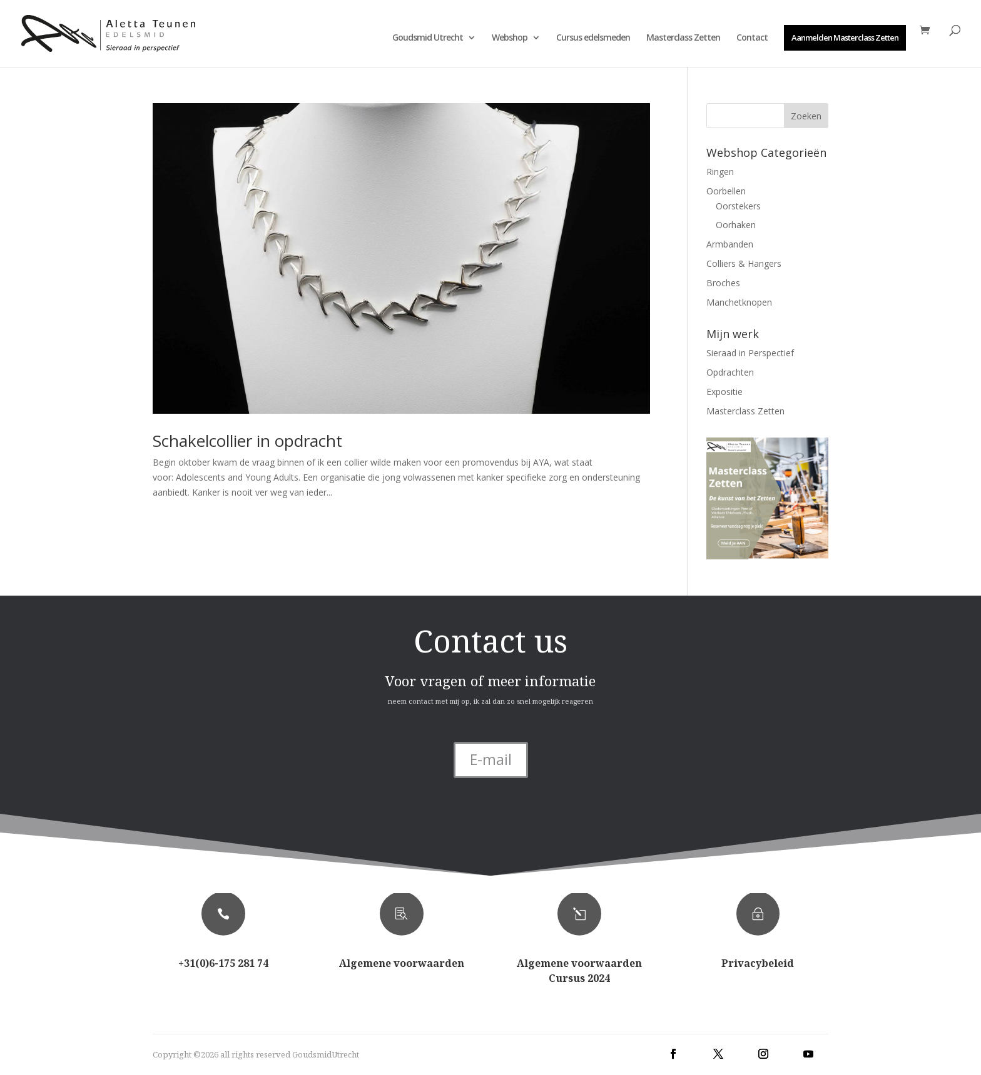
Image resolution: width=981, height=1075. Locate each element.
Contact (752, 38)
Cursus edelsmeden (593, 38)
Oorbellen (726, 191)
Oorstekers (738, 206)
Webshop (509, 38)
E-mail (491, 759)
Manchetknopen (739, 302)
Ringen (720, 172)
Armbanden (729, 244)
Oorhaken (736, 225)
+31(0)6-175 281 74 (223, 963)
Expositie (724, 392)
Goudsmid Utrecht (427, 38)
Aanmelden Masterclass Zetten (844, 37)
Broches (723, 283)
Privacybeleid (757, 963)
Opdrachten (730, 372)
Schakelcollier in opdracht (247, 440)
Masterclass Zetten (683, 38)
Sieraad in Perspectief (750, 353)
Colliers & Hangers (743, 263)
